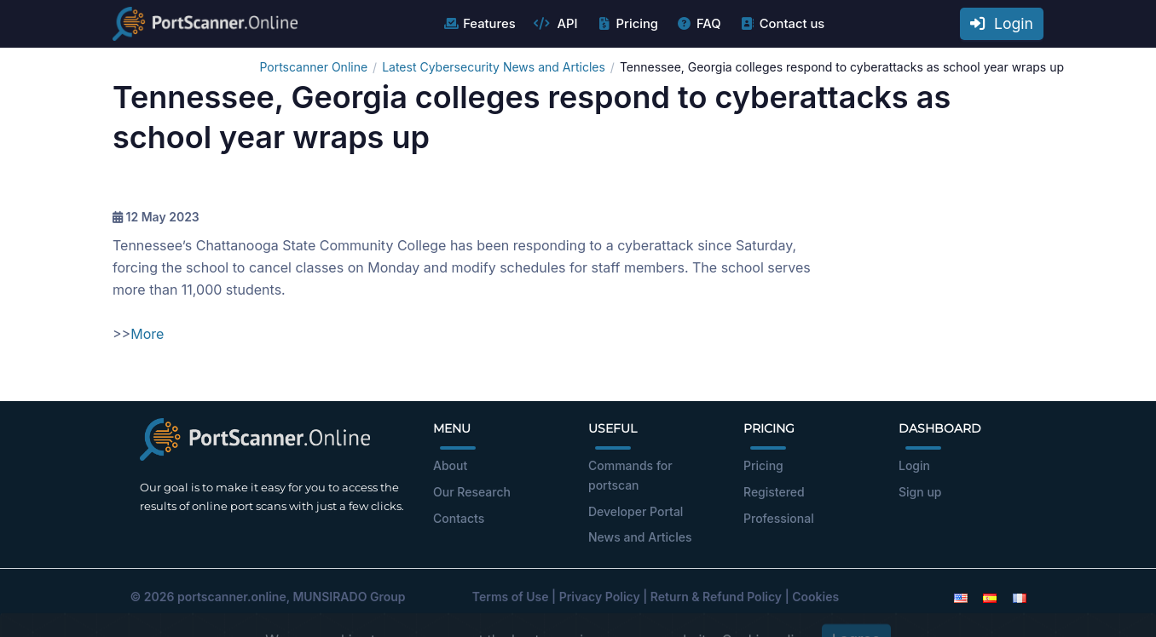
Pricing (627, 24)
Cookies (815, 596)
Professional (778, 518)
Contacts (458, 518)
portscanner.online (231, 596)
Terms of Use (510, 596)
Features (478, 24)
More (147, 333)
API (556, 24)
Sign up (920, 492)
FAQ (698, 24)
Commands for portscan (630, 475)
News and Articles (639, 537)
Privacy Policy (599, 596)
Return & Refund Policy (716, 596)
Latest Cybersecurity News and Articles (493, 67)
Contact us (782, 24)
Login (1001, 23)
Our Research (472, 492)
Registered (774, 492)
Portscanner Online (313, 67)
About (450, 465)
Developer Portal (635, 511)
